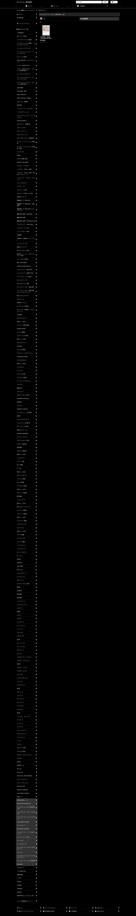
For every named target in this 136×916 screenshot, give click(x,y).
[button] (107, 6)
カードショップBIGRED (24, 2)
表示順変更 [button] (84, 18)
